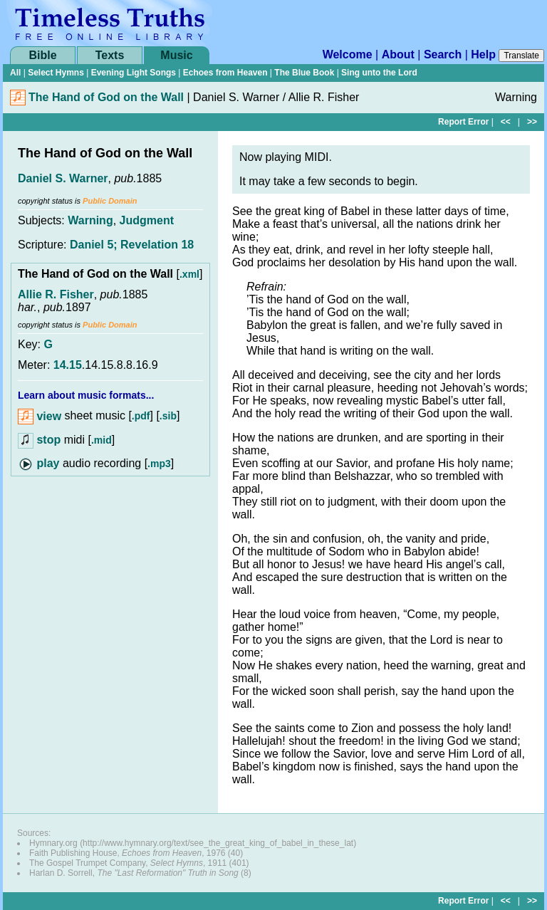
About (398, 54)
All (15, 73)
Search (443, 54)
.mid (101, 440)
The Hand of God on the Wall (106, 97)
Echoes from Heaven (225, 73)
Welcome (348, 54)
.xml (189, 274)
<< (506, 122)
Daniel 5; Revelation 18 (132, 245)
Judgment (147, 220)
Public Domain (110, 201)
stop (48, 440)
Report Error (463, 122)
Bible (42, 55)
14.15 (67, 365)
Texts (110, 55)
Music (176, 55)
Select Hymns (56, 73)
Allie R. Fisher (56, 294)
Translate (521, 56)
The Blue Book (304, 73)
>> (532, 122)
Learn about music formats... (86, 395)
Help (483, 54)
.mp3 (159, 463)
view (39, 416)
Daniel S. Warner (63, 178)
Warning (90, 220)
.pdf (141, 416)
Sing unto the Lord (379, 73)
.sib (168, 416)
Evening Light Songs (133, 73)
